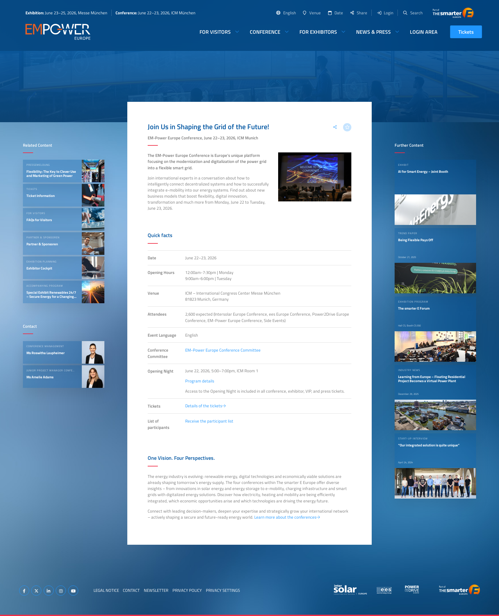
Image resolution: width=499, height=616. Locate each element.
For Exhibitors (318, 32)
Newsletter (156, 590)
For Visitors (215, 32)
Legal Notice (106, 590)
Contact (131, 590)
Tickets (466, 32)
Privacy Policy (187, 590)
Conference (265, 32)
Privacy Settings (223, 590)
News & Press (373, 32)
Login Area (424, 32)
